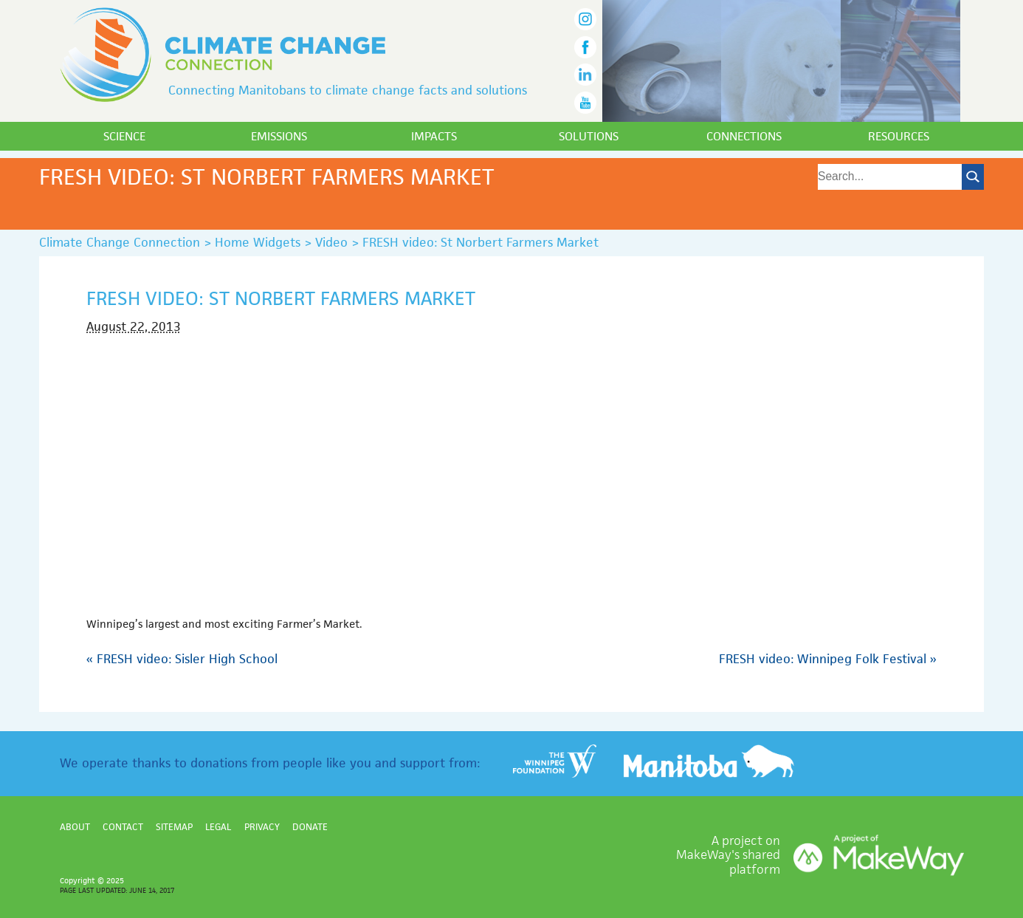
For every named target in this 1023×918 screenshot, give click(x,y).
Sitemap (174, 827)
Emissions (279, 136)
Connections (744, 136)
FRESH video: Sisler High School (182, 659)
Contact (123, 827)
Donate (310, 827)
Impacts (434, 136)
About (75, 827)
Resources (898, 136)
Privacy (262, 827)
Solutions (589, 136)
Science (124, 136)
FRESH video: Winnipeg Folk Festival (828, 659)
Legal (218, 827)
